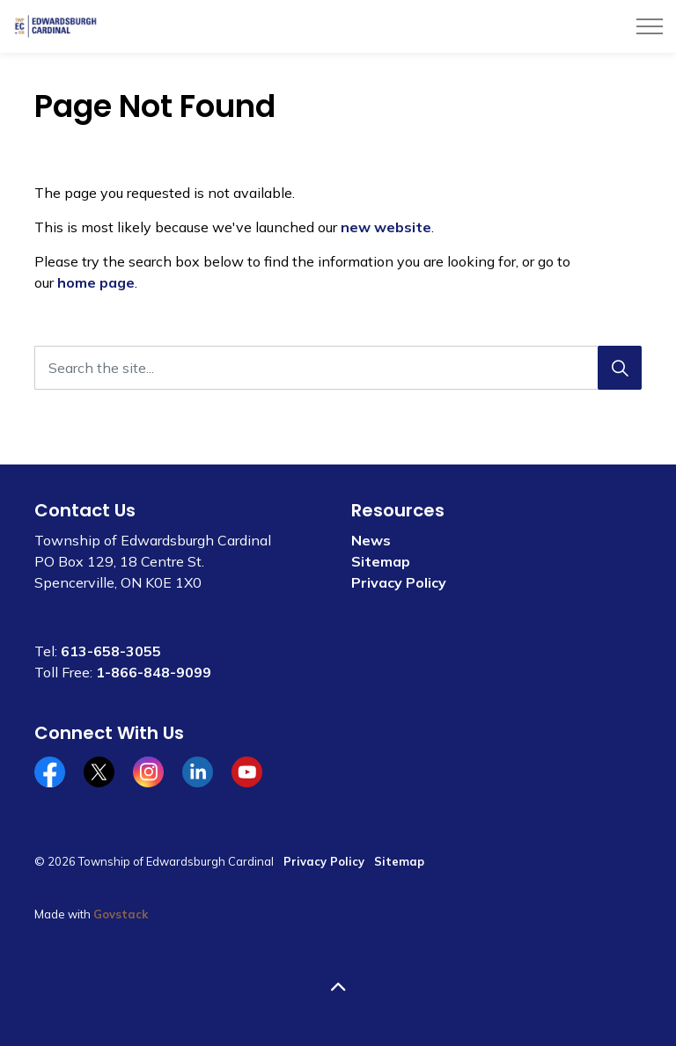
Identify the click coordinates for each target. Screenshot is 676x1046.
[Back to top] (338, 986)
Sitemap (380, 561)
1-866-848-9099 (153, 672)
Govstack (120, 914)
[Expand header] (649, 26)
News (371, 540)
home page (96, 282)
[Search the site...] (338, 368)
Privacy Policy (398, 582)
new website (386, 227)
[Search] (620, 368)
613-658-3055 (111, 651)
